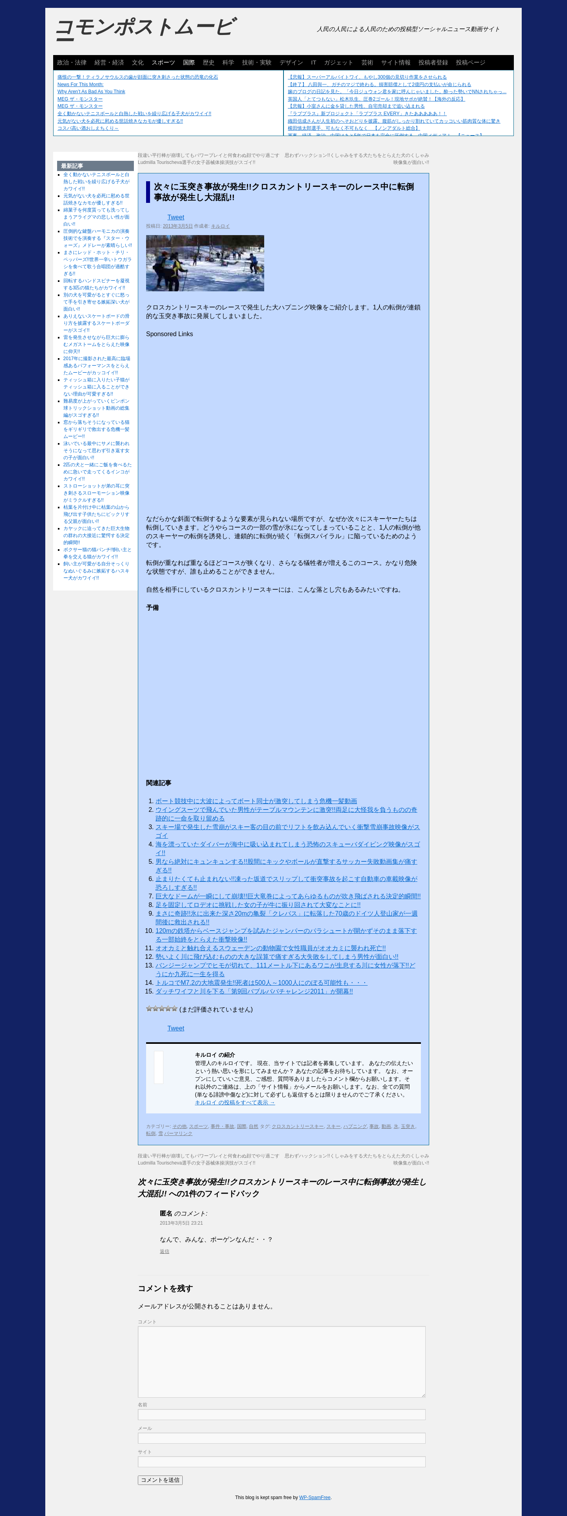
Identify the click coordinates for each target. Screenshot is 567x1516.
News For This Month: (80, 84)
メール (145, 1428)
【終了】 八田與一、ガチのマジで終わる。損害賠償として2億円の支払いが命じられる (379, 84)
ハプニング (355, 1126)
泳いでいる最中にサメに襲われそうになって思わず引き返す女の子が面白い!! (96, 450)
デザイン (291, 62)
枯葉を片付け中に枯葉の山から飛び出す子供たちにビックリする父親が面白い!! (96, 514)
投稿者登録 (433, 62)
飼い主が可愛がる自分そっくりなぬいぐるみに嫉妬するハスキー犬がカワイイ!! (96, 571)
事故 (374, 1126)
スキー (333, 1126)
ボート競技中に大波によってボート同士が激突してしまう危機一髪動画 (256, 801)
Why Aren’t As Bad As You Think (91, 91)
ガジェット (339, 62)
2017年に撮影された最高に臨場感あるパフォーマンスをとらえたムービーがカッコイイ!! (97, 365)
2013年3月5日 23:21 (181, 1223)
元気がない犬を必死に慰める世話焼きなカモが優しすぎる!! (120, 121)
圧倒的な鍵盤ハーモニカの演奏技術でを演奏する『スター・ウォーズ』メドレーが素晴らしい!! (97, 238)
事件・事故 (222, 1126)
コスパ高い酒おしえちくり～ (88, 128)
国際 (189, 62)
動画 (386, 1126)
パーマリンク (178, 1133)
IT (313, 62)
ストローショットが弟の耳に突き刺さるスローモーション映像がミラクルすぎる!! (96, 493)
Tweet (175, 217)
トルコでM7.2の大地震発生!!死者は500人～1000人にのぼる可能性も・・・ (262, 982)
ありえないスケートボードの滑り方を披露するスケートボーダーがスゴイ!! (96, 323)
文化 (138, 62)
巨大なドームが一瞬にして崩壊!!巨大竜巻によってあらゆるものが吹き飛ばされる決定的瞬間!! (288, 896)
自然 (253, 1126)
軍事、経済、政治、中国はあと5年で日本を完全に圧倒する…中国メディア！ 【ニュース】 (386, 135)
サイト (145, 1452)
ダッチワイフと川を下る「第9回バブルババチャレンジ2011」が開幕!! (254, 991)
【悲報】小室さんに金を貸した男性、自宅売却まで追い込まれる (356, 106)
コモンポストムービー (143, 34)
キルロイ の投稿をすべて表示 (235, 1102)
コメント (147, 1322)
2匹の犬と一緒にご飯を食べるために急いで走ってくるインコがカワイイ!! (97, 472)
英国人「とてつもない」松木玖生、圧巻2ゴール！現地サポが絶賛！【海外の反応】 (376, 99)
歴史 (209, 62)
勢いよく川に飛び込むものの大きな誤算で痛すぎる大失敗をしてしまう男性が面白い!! (277, 956)
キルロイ (220, 226)
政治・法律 (72, 62)
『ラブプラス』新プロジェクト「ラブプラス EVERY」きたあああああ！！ (367, 113)
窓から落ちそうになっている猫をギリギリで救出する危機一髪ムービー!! (96, 429)
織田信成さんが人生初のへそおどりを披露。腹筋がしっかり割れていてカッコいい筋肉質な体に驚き (394, 121)
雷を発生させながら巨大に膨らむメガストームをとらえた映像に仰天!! (96, 344)
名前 (142, 1404)
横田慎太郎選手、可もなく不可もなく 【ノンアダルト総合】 (354, 128)
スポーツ (163, 62)
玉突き (408, 1126)
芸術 (367, 62)
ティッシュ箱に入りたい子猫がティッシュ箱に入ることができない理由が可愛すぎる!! (96, 387)
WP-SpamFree (314, 1497)
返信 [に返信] (164, 1251)
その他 (179, 1126)
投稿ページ (470, 62)
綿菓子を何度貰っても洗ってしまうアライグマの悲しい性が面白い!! (96, 217)
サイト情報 (396, 62)
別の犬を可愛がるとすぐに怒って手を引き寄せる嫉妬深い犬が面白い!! (96, 302)
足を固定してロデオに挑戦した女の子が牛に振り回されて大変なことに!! (258, 905)
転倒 (151, 1133)
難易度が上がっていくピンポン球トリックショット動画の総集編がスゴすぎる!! (96, 408)
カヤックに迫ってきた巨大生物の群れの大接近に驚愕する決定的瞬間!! (96, 535)
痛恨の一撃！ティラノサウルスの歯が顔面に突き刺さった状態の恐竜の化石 (137, 77)
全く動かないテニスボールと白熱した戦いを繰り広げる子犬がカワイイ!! (134, 113)
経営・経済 (109, 62)
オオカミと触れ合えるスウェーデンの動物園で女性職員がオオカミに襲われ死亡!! (271, 948)
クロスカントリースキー (298, 1126)
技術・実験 (257, 62)
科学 (228, 62)
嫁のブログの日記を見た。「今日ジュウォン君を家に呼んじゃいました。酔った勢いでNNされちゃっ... (397, 91)
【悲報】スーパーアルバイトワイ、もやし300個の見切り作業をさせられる (367, 77)
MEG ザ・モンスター (80, 99)
